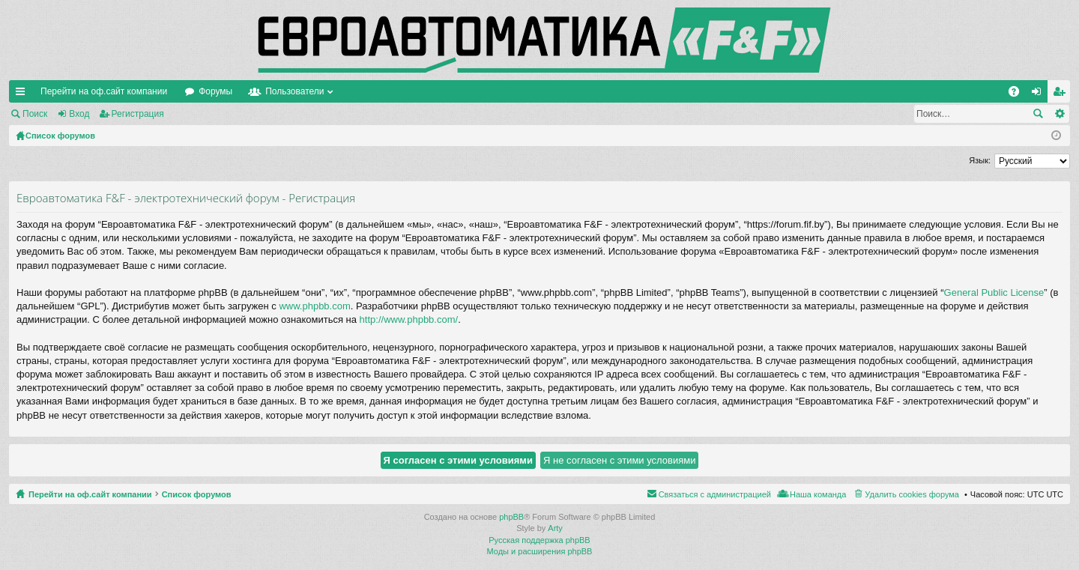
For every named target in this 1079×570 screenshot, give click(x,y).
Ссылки (23, 94)
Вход (79, 114)
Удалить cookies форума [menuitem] (912, 494)
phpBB (511, 516)
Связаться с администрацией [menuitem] (715, 494)
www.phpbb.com (314, 306)
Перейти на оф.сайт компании (103, 91)
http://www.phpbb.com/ (409, 319)
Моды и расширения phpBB (540, 551)
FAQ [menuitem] (1018, 94)
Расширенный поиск (1059, 114)
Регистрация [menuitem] (1062, 94)
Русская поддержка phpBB (539, 540)
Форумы (215, 91)
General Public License (994, 292)
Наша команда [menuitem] (818, 494)
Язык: (980, 160)
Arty (555, 528)
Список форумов (197, 494)
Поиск (34, 114)
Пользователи (294, 91)
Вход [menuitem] (1040, 94)
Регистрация (138, 114)
